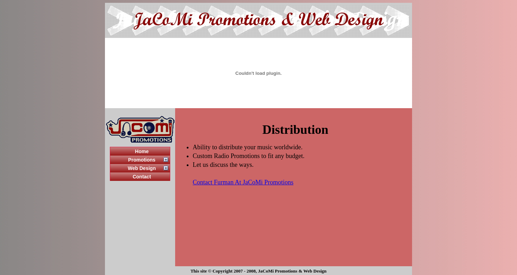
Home (142, 151)
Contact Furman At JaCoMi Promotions (243, 182)
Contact (142, 176)
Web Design (142, 168)
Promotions (141, 160)
